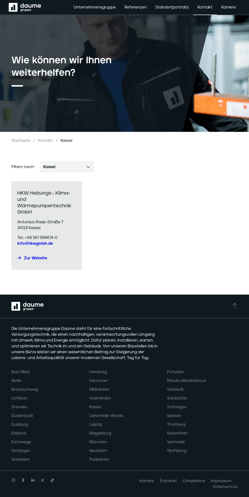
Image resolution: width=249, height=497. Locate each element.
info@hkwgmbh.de (35, 243)
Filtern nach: (23, 167)
